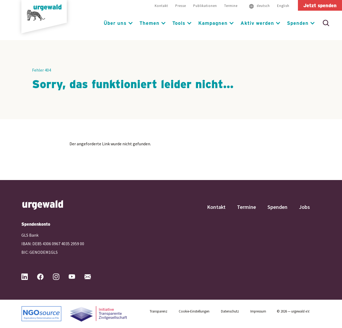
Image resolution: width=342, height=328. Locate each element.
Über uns (115, 23)
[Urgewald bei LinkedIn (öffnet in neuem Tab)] (28, 277)
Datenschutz (230, 311)
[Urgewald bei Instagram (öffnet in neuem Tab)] (60, 277)
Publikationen (205, 5)
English (283, 5)
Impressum (258, 311)
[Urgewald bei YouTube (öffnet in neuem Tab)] (76, 277)
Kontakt (161, 5)
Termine (231, 5)
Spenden (298, 23)
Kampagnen (213, 23)
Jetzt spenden (320, 5)
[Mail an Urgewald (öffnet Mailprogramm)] (91, 277)
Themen (149, 23)
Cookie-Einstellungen (194, 311)
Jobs (304, 207)
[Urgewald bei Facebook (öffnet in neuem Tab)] (44, 277)
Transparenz (158, 311)
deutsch (263, 5)
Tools (178, 23)
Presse (180, 5)
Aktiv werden (257, 23)
